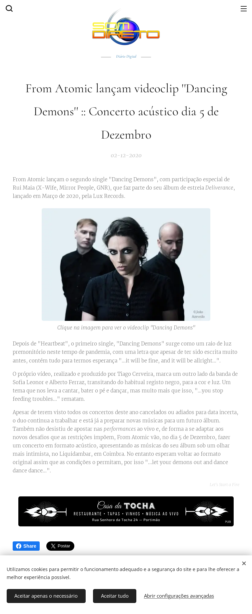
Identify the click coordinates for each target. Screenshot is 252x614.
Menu (244, 8)
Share (26, 546)
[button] (8, 8)
